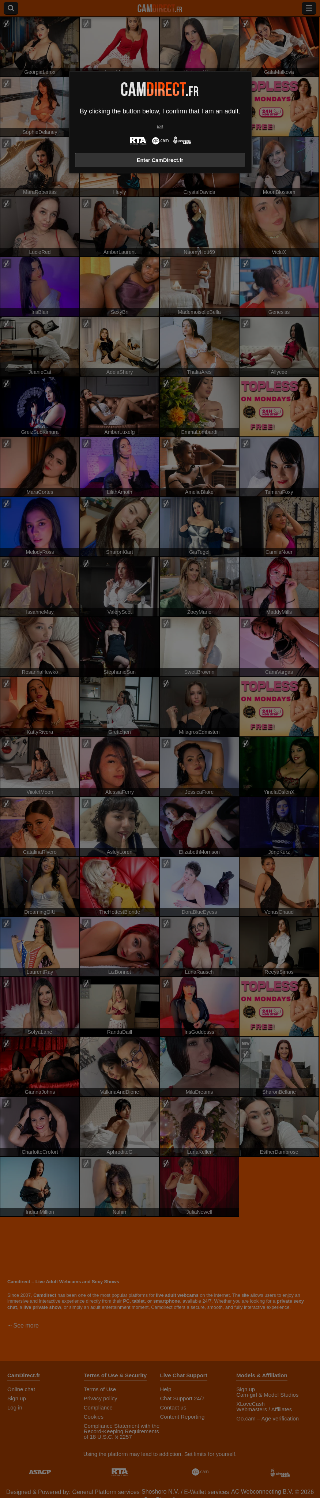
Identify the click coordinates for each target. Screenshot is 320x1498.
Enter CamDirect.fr (160, 160)
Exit (160, 126)
